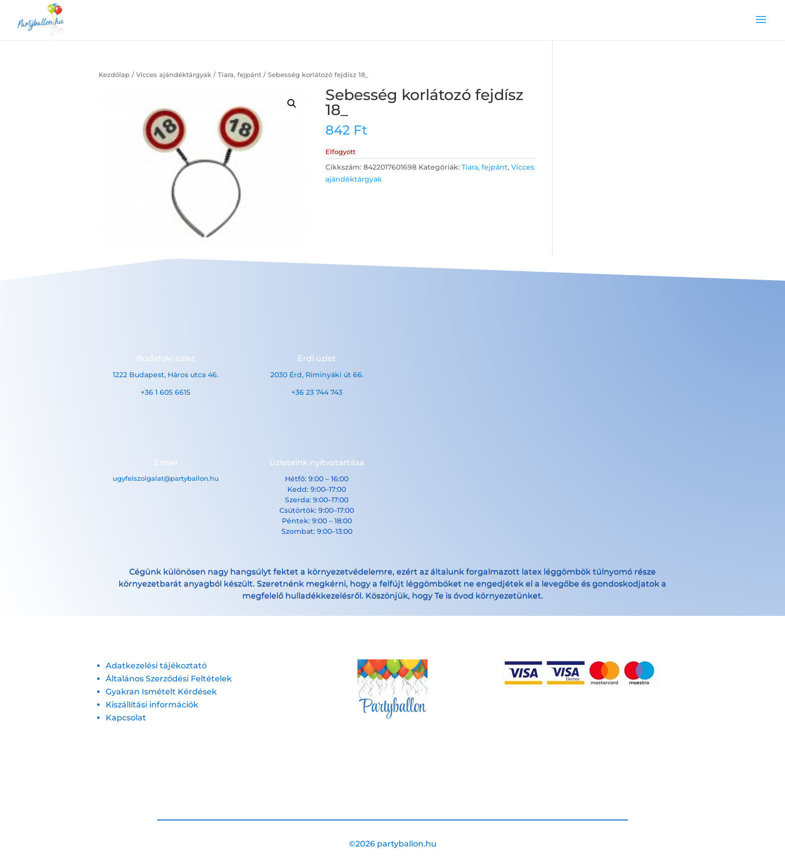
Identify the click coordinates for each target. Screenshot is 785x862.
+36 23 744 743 (316, 392)
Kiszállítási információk (152, 704)
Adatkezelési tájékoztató (156, 665)
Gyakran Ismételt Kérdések (161, 691)
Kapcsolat (126, 717)
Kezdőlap (114, 75)
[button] (292, 104)
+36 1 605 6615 (165, 392)
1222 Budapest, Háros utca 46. (165, 374)
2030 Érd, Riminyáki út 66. (316, 374)
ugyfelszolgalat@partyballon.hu (166, 478)
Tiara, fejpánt (239, 75)
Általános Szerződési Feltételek (169, 678)
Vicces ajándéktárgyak (173, 75)
